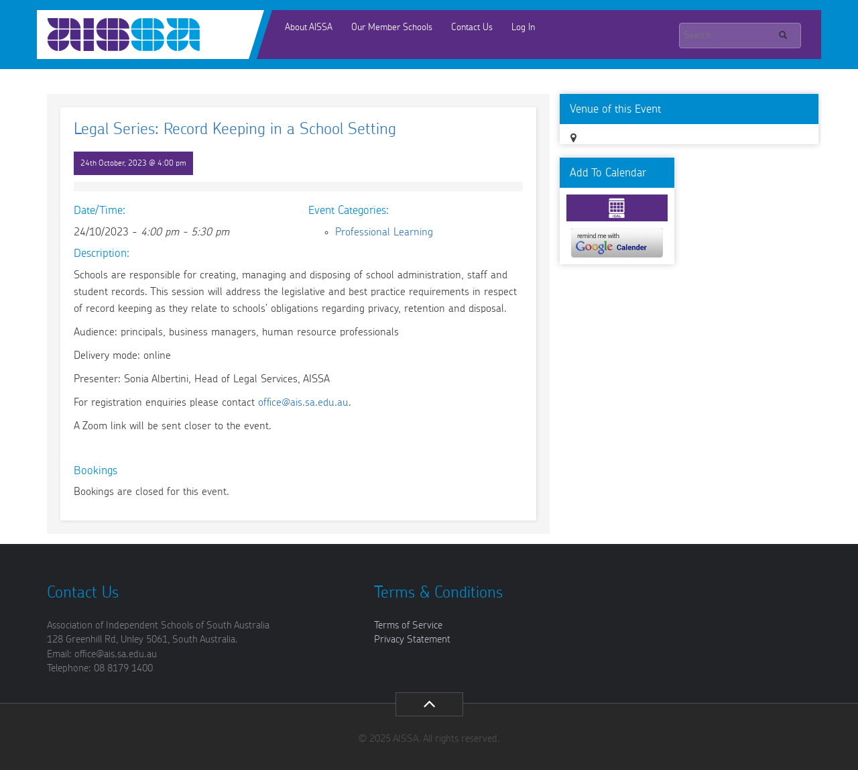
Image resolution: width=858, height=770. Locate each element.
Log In (523, 27)
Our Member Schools (391, 27)
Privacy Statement (412, 640)
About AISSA (308, 27)
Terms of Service (408, 625)
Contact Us (472, 27)
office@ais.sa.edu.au (303, 402)
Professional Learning (384, 232)
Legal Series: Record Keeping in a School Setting (235, 129)
